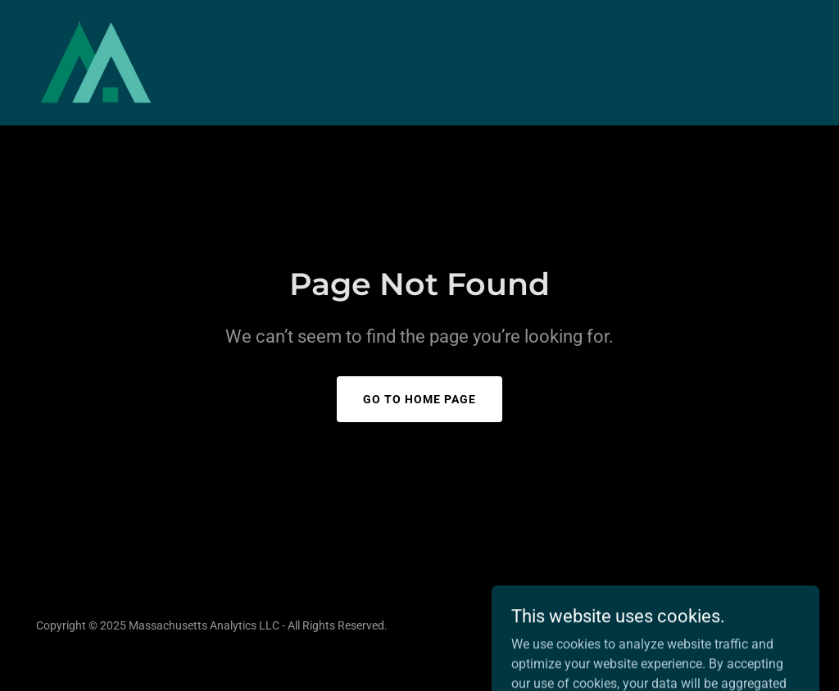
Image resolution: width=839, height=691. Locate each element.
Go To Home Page (419, 399)
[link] (95, 62)
